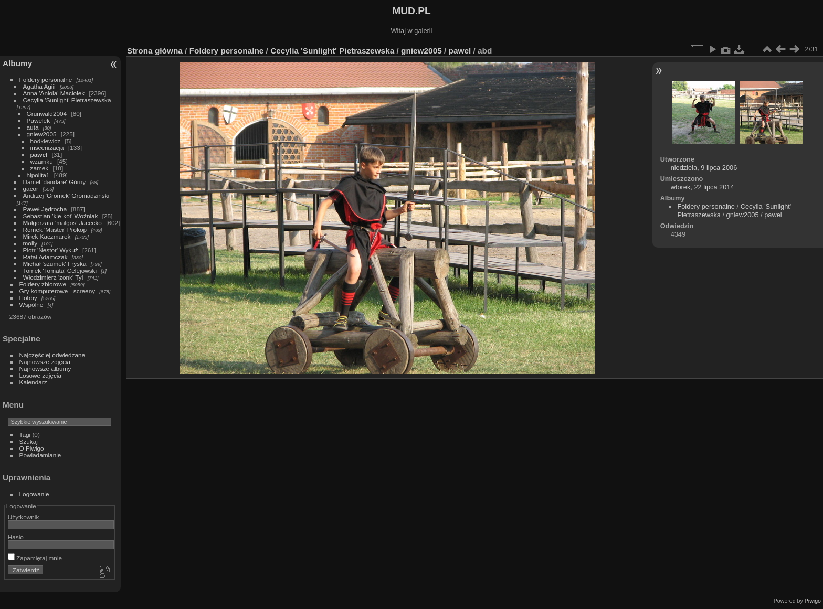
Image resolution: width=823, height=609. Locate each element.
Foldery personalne (45, 79)
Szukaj (28, 441)
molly (30, 243)
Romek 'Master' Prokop (55, 229)
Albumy (17, 63)
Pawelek (38, 120)
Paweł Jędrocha (45, 209)
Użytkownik (23, 517)
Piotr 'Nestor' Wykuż (50, 250)
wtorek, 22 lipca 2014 (702, 187)
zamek (39, 168)
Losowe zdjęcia (40, 375)
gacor (30, 188)
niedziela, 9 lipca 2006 (704, 168)
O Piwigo (31, 448)
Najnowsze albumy (45, 368)
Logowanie (34, 493)
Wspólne (31, 304)
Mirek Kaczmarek (47, 236)
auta (33, 127)
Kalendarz (33, 382)
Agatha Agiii (39, 86)
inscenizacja (47, 147)
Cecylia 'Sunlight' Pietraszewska (67, 100)
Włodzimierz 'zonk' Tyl (53, 277)
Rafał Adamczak (45, 256)
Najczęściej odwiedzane (52, 354)
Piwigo (813, 600)
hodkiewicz (45, 140)
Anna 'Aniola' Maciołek (54, 93)
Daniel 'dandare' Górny (54, 181)
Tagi (25, 434)
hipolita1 (38, 175)
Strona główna (155, 50)
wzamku (41, 161)
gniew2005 (42, 134)
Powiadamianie (40, 455)
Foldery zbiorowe (43, 284)
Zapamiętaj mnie (35, 557)
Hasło (16, 536)
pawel (39, 154)
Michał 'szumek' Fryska (55, 263)
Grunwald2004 (47, 113)
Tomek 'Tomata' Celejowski (60, 270)
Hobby (28, 297)
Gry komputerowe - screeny (57, 290)
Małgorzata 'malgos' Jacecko (62, 222)
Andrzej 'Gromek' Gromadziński (66, 195)
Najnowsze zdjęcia (44, 361)
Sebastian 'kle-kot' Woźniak (60, 215)
